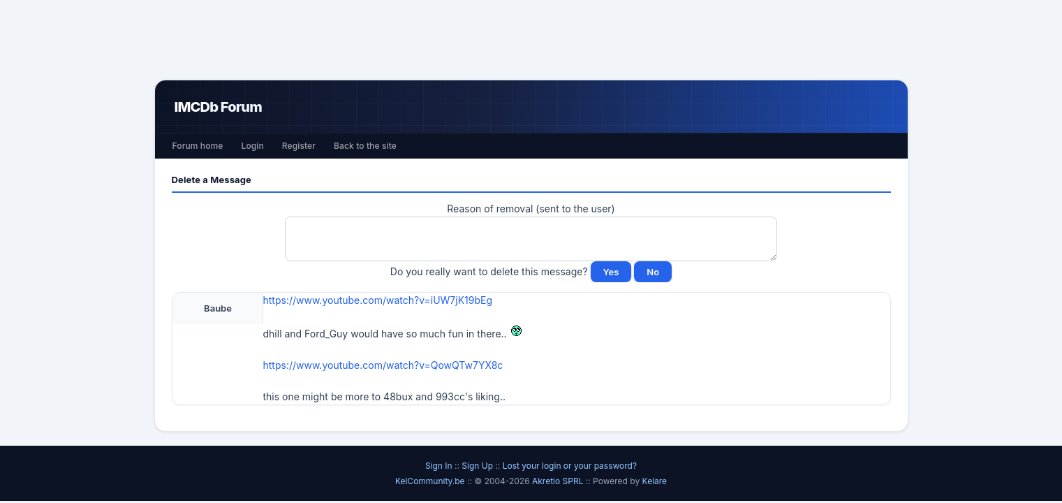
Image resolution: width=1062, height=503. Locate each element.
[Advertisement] (531, 39)
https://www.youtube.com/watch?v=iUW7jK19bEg (378, 300)
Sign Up (477, 465)
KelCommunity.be (431, 481)
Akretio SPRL (559, 481)
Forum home (197, 145)
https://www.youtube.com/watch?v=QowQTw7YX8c (383, 365)
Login (252, 145)
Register (299, 145)
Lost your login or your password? (570, 465)
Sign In (438, 465)
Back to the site (365, 145)
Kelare (655, 481)
